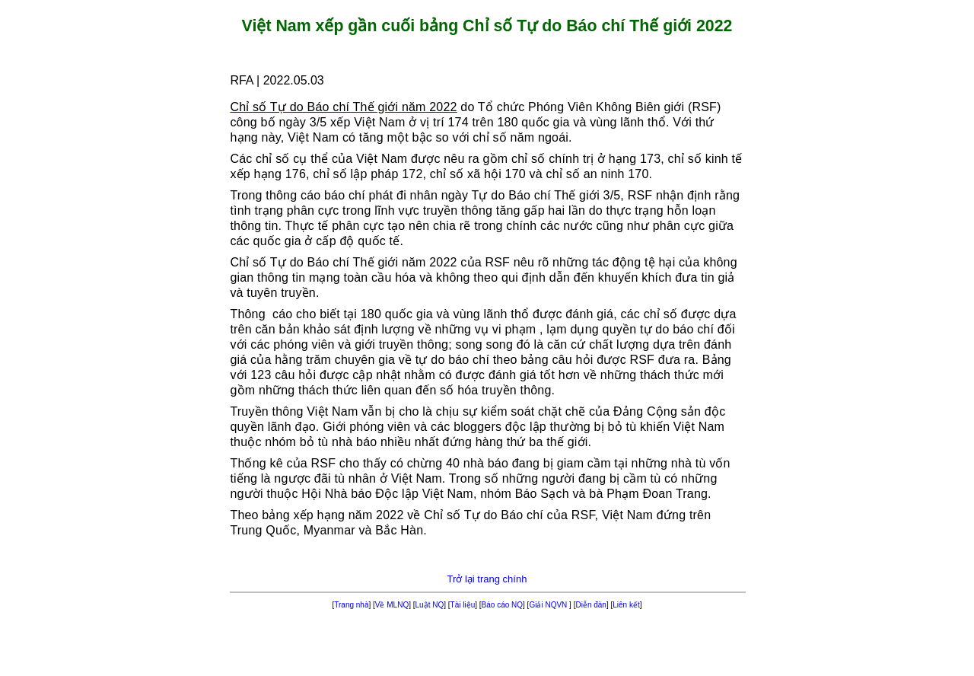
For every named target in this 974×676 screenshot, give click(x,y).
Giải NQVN (549, 605)
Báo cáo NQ (502, 605)
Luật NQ (429, 605)
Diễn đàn (590, 605)
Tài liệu (463, 605)
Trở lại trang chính (487, 579)
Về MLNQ (392, 605)
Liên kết (626, 605)
